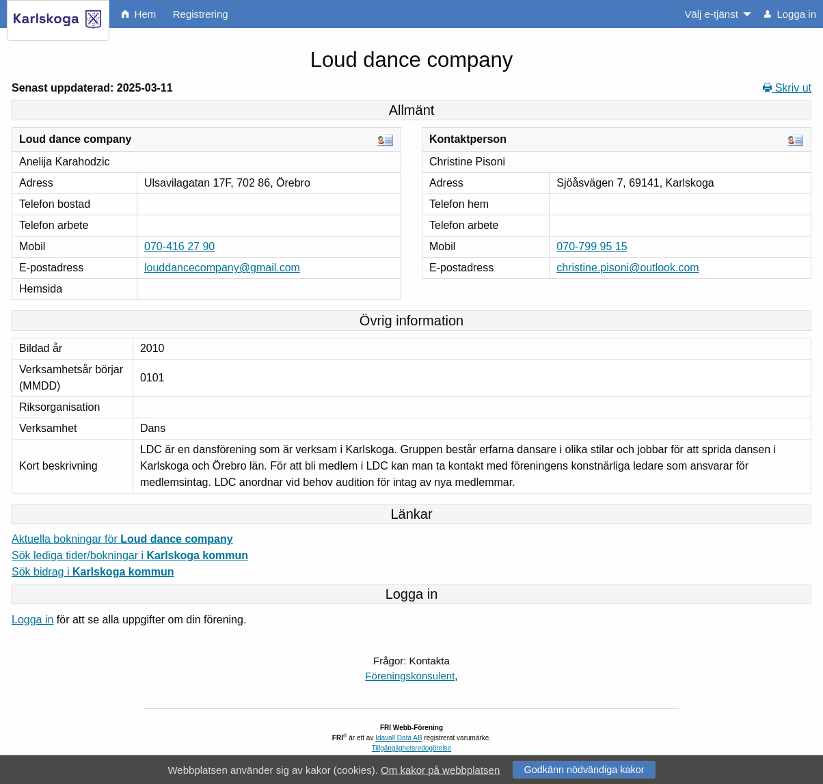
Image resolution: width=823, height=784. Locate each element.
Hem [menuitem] (139, 14)
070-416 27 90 (179, 246)
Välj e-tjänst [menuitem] (711, 14)
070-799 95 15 (591, 246)
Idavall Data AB (398, 738)
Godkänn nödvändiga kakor (584, 769)
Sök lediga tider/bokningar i (130, 555)
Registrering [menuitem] (200, 14)
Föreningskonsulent (410, 675)
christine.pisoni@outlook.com (627, 267)
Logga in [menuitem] (790, 14)
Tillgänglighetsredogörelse (411, 748)
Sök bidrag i (93, 572)
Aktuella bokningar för (122, 539)
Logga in (32, 619)
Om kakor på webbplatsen (440, 769)
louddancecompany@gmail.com (222, 267)
